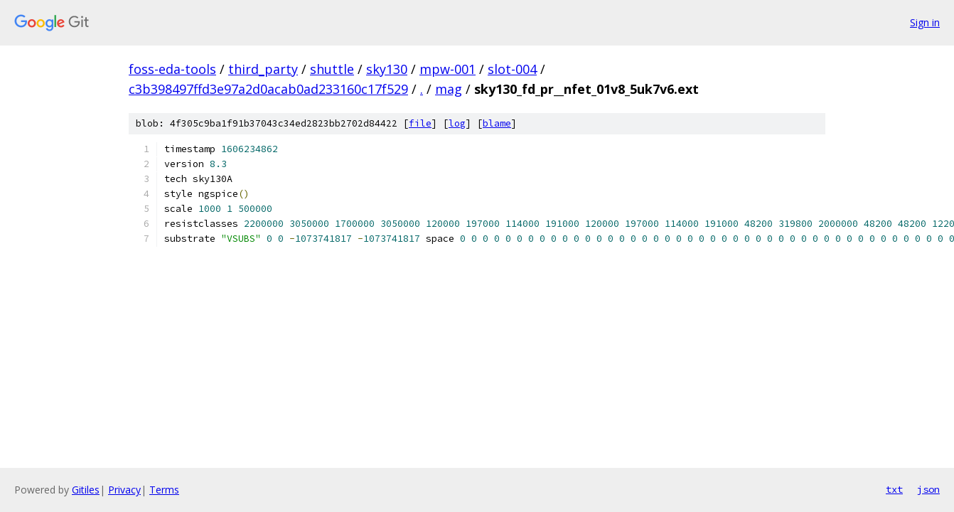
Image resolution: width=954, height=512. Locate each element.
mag (448, 88)
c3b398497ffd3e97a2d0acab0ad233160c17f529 (268, 88)
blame (497, 123)
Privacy (124, 489)
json (928, 489)
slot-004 (512, 69)
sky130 (386, 69)
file (420, 123)
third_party (263, 69)
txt (894, 489)
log (457, 123)
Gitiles (86, 489)
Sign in (925, 22)
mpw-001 (447, 69)
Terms (164, 489)
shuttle (332, 69)
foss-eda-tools (172, 69)
